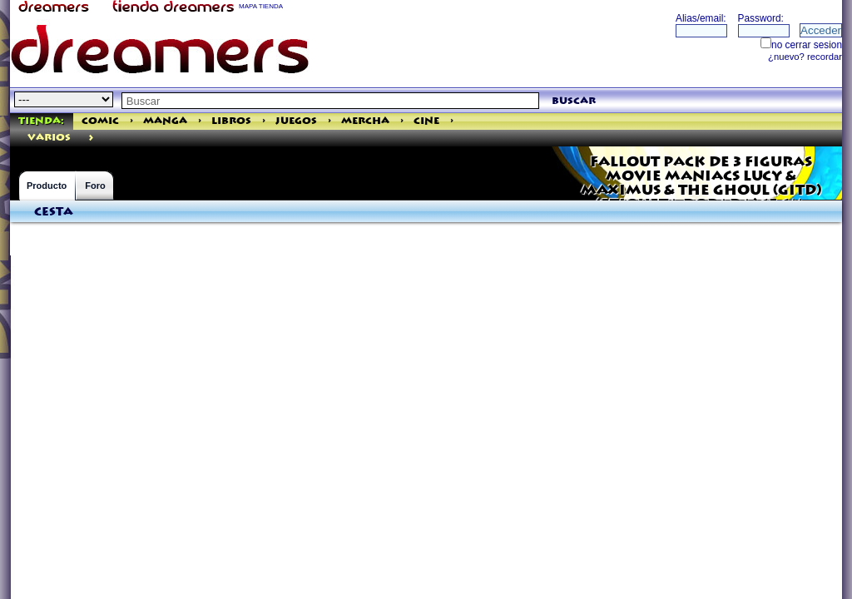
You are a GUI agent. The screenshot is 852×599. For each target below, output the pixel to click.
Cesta (53, 212)
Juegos (296, 121)
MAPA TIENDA (261, 6)
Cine (426, 121)
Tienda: (41, 121)
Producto (47, 186)
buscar (574, 101)
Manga (165, 121)
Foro (95, 186)
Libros (231, 121)
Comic (100, 121)
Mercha (365, 121)
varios (49, 137)
